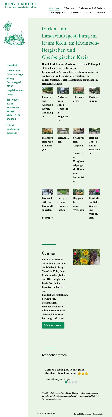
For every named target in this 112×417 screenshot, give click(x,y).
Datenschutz (98, 414)
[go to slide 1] (66, 382)
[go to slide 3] (73, 382)
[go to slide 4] (76, 382)
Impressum (86, 414)
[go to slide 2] (69, 382)
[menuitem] (54, 8)
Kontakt (77, 414)
